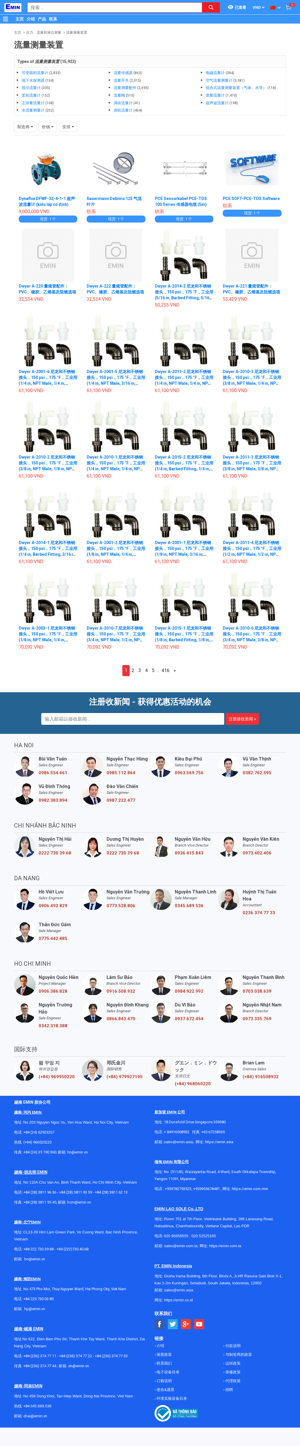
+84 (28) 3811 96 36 (39, 1192)
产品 (42, 19)
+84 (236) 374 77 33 (111, 1356)
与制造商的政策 (238, 1354)
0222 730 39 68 (55, 853)
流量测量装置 (76, 32)
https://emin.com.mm (250, 1189)
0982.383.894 (53, 800)
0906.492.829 (53, 905)
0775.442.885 (53, 938)
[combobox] (111, 7)
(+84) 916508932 (261, 1076)
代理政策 (232, 1381)
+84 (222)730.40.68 (72, 1249)
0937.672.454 (189, 1018)
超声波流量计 (217, 103)
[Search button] (211, 7)
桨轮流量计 (31, 95)
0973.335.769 (257, 1018)
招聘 (228, 1389)
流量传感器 (123, 73)
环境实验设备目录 (171, 1398)
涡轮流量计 (123, 110)
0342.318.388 (53, 1025)
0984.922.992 (189, 991)
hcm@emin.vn (79, 1202)
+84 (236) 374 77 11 (39, 1356)
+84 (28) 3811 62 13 (111, 1192)
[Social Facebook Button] (160, 1324)
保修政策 (232, 1372)
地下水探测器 (33, 80)
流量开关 (121, 80)
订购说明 (164, 1381)
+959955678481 (207, 1189)
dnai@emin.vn (35, 1416)
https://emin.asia (219, 1142)
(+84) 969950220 (57, 1076)
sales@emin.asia (178, 1142)
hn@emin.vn (77, 1152)
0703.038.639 (257, 991)
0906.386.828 (53, 991)
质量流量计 (215, 95)
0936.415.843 (189, 853)
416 (165, 670)
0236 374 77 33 (259, 912)
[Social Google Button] (186, 1324)
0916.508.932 (121, 991)
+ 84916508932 (176, 1132)
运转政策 (232, 1363)
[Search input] (111, 7)
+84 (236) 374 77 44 (39, 1366)
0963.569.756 (189, 772)
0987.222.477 (121, 800)
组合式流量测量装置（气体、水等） (236, 88)
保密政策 (164, 1354)
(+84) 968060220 (193, 1083)
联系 (53, 19)
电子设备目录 (167, 1372)
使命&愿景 (165, 1389)
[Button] (5, 19)
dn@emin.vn (78, 1366)
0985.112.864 (121, 772)
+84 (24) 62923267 (38, 1132)
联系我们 (164, 1363)
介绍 (31, 19)
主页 (20, 19)
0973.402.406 (257, 853)
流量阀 (119, 95)
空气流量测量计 (219, 80)
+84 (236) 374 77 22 (75, 1356)
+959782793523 (178, 1189)
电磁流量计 (215, 73)
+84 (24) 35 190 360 (39, 1152)
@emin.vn (37, 1309)
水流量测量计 (33, 110)
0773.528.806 (121, 905)
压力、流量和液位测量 (43, 32)
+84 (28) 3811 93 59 (75, 1192)
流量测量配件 (125, 88)
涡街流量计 (123, 103)
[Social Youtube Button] (199, 1324)
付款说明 (232, 1346)
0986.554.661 (53, 772)
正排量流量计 (33, 103)
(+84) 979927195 (125, 1076)
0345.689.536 (189, 905)
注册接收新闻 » (242, 719)
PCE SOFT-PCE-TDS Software (252, 198)
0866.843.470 (121, 1018)
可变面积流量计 (35, 73)
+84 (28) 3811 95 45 (39, 1202)
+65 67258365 (213, 1132)
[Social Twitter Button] (173, 1324)
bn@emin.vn (34, 1259)
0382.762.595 (257, 772)
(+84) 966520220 (37, 1142)
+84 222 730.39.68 (38, 1249)
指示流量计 (31, 88)
